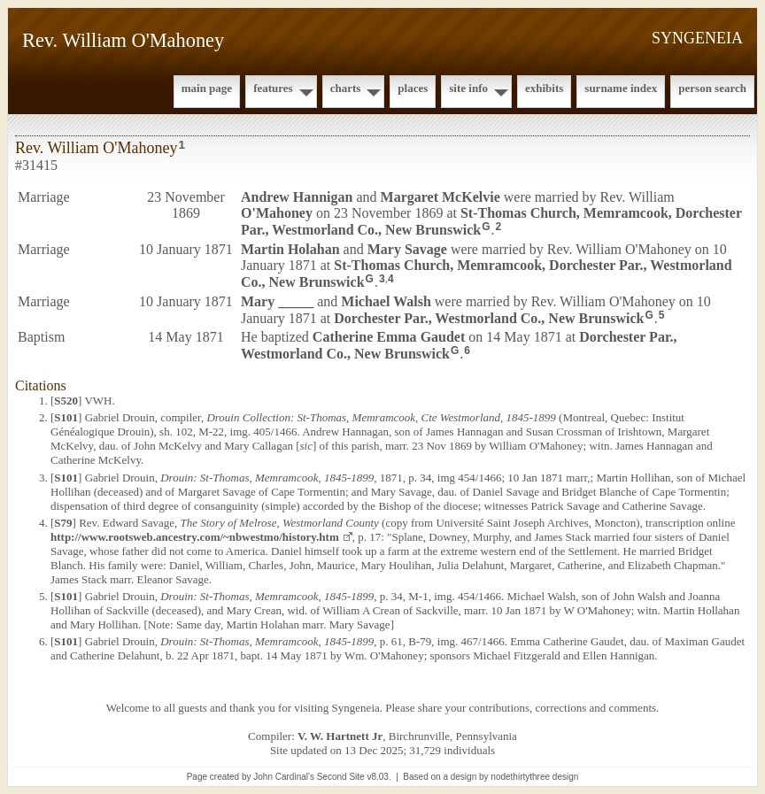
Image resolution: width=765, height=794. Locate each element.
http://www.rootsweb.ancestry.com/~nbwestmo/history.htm (194, 536)
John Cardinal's (283, 777)
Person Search (712, 88)
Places (413, 88)
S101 (66, 417)
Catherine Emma (389, 336)
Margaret (440, 196)
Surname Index (620, 88)
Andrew (296, 196)
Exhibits (544, 88)
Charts (345, 88)
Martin (290, 249)
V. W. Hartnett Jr (340, 736)
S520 (66, 400)
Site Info (468, 88)
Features (273, 88)
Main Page (207, 88)
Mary (407, 249)
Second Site (341, 777)
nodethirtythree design (534, 777)
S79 (63, 522)
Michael (386, 301)
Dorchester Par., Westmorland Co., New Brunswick (489, 317)
